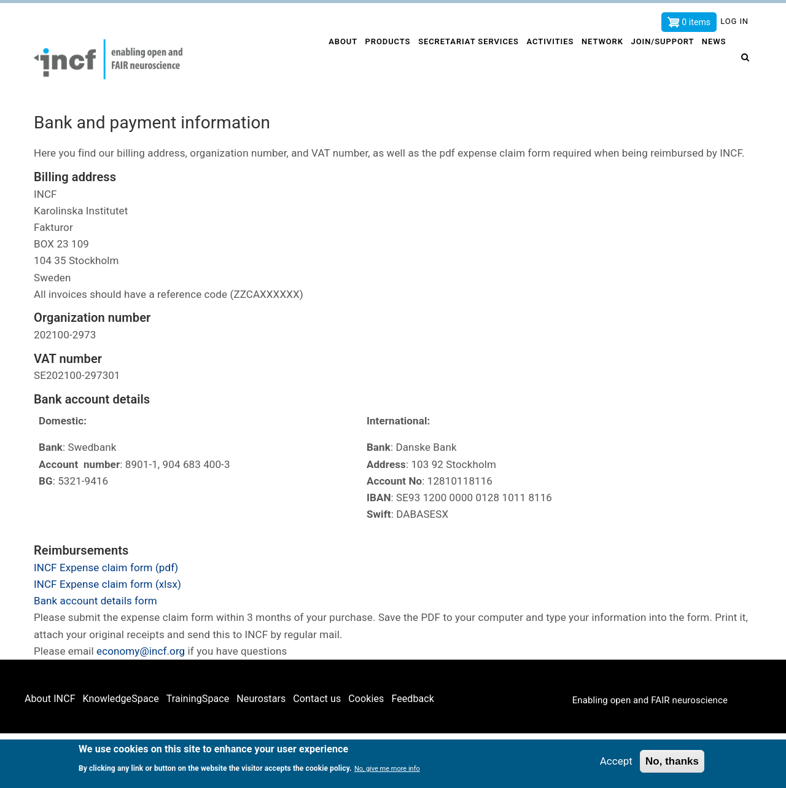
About (336, 59)
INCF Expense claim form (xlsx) (107, 584)
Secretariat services (464, 59)
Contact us (317, 698)
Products (383, 59)
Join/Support (663, 59)
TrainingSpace (198, 698)
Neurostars (261, 698)
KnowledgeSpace (121, 698)
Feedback (412, 698)
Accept (616, 763)
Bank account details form (95, 601)
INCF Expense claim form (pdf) (106, 567)
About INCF (50, 698)
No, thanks (672, 763)
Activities (547, 59)
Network (600, 59)
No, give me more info (387, 770)
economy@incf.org (140, 651)
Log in (734, 21)
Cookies (366, 698)
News (715, 59)
